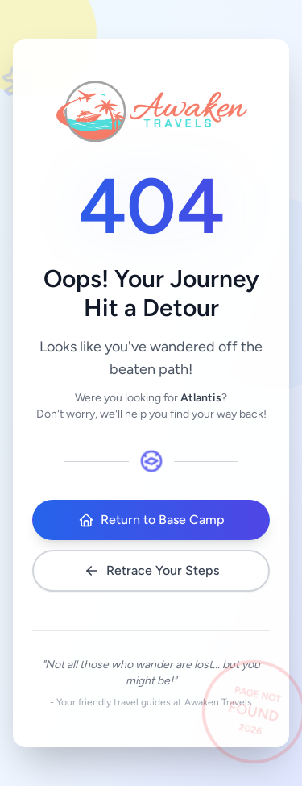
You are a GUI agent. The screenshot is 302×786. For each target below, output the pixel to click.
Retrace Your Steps (151, 571)
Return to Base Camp (151, 520)
